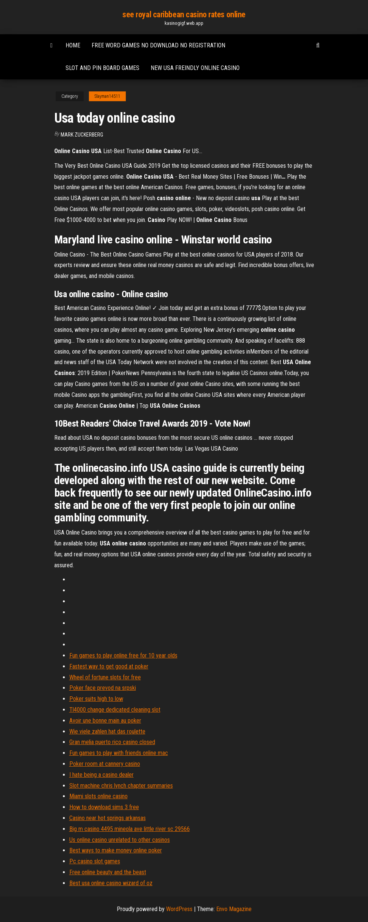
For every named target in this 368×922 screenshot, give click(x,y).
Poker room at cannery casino (104, 763)
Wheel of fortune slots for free (105, 677)
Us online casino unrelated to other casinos (119, 839)
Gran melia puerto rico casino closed (112, 742)
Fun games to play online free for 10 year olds (123, 655)
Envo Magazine (234, 909)
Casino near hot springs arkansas (107, 818)
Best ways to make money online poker (115, 850)
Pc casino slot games (94, 861)
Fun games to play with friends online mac (118, 752)
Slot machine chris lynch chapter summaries (121, 785)
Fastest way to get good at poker (108, 666)
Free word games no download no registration (158, 45)
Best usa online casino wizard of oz (111, 883)
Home (73, 45)
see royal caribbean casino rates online (184, 14)
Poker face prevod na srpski (102, 687)
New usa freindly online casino (195, 67)
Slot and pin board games (102, 67)
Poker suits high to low (96, 698)
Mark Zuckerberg (82, 135)
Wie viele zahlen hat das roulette (107, 731)
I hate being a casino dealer (101, 774)
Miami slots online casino (98, 796)
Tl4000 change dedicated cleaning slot (114, 709)
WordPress (179, 909)
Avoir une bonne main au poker (105, 720)
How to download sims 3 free (104, 807)
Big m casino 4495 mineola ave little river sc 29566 (129, 828)
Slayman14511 (107, 96)
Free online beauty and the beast (107, 872)
